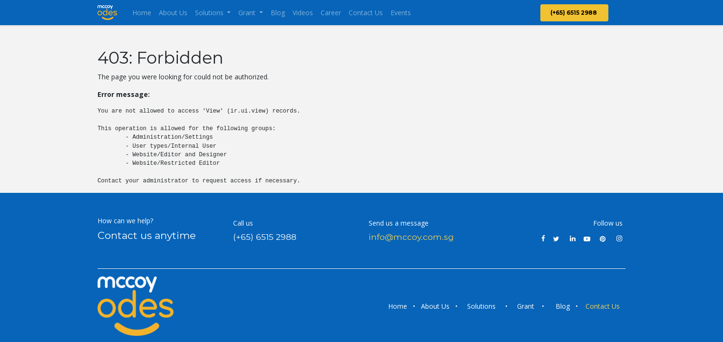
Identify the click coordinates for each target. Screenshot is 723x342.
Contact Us (604, 306)
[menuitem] (141, 12)
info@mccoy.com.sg (411, 237)
